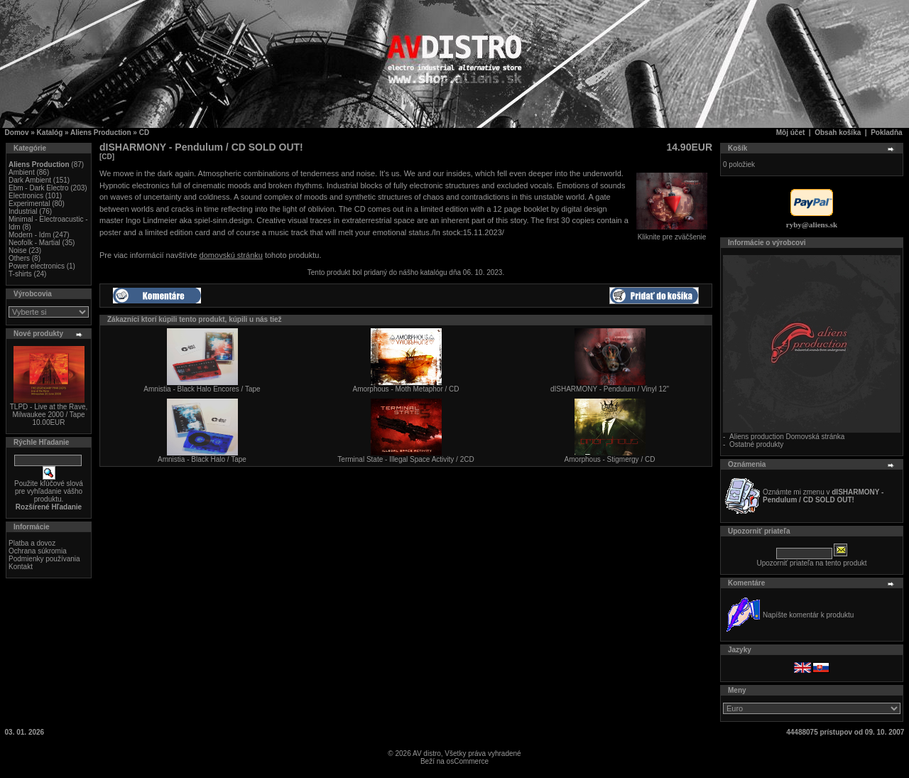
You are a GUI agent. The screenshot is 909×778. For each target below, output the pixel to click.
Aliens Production (100, 132)
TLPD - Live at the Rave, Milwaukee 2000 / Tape (49, 410)
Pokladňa (886, 132)
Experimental (29, 203)
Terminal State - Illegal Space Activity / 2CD (405, 459)
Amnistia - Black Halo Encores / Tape (201, 389)
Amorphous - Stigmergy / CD (610, 459)
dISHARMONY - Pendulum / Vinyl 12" (609, 389)
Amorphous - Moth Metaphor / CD (405, 389)
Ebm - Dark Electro (38, 188)
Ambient (22, 172)
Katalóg (50, 132)
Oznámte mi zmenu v (823, 496)
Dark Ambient (30, 180)
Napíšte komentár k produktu (808, 615)
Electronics (26, 196)
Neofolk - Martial (34, 243)
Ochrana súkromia (38, 551)
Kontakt (21, 567)
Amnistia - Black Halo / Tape (202, 459)
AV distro (427, 753)
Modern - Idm (29, 235)
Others (19, 258)
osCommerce (468, 761)
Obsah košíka (838, 132)
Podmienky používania (44, 559)
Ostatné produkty (756, 444)
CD (144, 132)
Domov (17, 132)
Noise (18, 250)
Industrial (23, 211)
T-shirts (20, 274)
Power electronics (37, 266)
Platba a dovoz (32, 543)
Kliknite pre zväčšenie (671, 234)
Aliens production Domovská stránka (786, 437)
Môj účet (790, 132)
